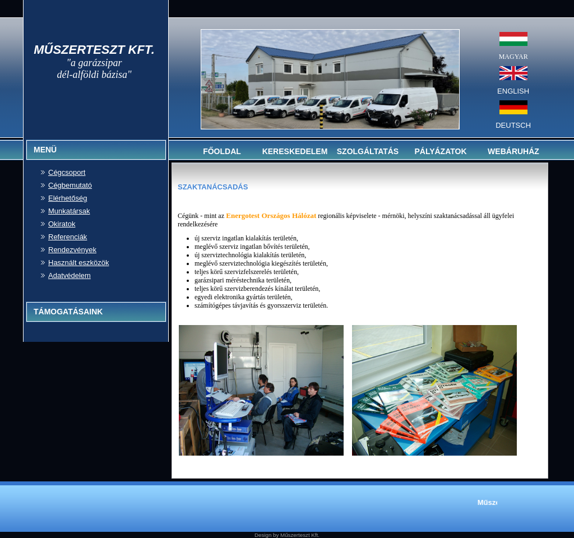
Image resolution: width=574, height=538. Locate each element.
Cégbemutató (70, 185)
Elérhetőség (67, 198)
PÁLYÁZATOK (440, 151)
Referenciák (67, 237)
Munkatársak (69, 211)
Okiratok (61, 224)
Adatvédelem (69, 275)
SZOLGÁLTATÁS (368, 151)
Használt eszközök (78, 262)
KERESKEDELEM (295, 151)
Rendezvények (72, 249)
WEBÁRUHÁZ (513, 151)
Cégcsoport (66, 172)
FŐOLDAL (222, 151)
